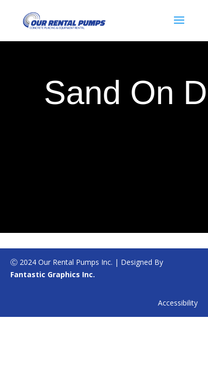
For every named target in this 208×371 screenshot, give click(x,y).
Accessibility (178, 303)
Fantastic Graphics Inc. (52, 274)
